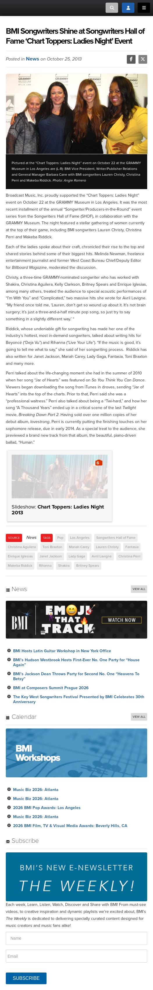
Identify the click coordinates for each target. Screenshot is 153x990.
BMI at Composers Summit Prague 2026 (51, 687)
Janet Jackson (51, 556)
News (32, 59)
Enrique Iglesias (20, 556)
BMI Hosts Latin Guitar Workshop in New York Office (62, 650)
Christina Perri (129, 556)
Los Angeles (80, 538)
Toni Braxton (52, 547)
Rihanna (45, 566)
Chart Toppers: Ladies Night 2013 (58, 510)
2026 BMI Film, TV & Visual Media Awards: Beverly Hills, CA (70, 825)
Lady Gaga (77, 556)
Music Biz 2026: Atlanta (35, 789)
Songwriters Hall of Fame (116, 538)
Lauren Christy (107, 547)
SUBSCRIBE (26, 978)
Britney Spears (87, 566)
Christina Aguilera (22, 547)
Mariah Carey (79, 547)
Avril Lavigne (102, 556)
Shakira (64, 566)
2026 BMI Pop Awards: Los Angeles (47, 807)
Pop (60, 538)
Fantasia (131, 547)
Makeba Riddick (20, 566)
